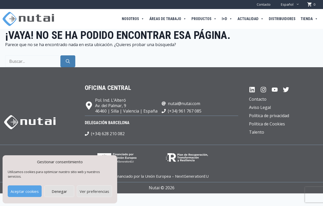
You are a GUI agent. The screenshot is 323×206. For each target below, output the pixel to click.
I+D (227, 19)
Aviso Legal (260, 107)
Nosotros (133, 19)
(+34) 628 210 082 (108, 133)
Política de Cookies (267, 124)
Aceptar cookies (25, 191)
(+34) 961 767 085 (184, 111)
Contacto (264, 4)
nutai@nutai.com (184, 103)
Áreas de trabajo (167, 19)
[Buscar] (67, 61)
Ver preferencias (94, 191)
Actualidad (250, 19)
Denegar (59, 191)
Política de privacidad (269, 115)
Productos (204, 19)
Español (292, 4)
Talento (256, 132)
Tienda (309, 19)
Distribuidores (282, 19)
